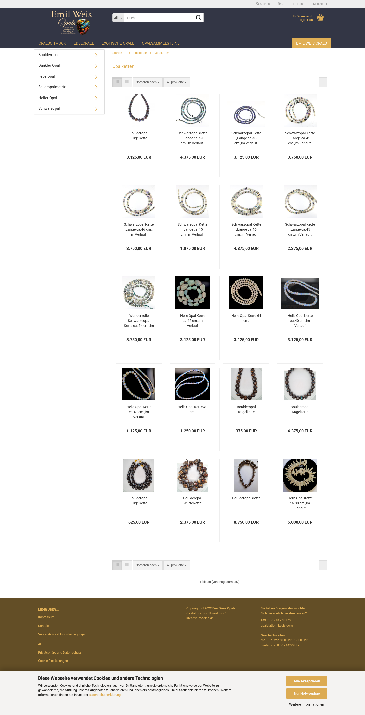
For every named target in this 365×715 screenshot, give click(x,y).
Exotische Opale (118, 43)
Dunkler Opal (49, 65)
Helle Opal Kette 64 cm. (246, 318)
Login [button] (298, 4)
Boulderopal (48, 54)
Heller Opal (47, 98)
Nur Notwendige (307, 693)
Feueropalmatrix (52, 87)
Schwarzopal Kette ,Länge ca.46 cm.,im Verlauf (246, 229)
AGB (41, 644)
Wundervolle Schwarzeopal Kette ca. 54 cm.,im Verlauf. (139, 321)
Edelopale (84, 43)
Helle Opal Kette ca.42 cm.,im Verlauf (192, 321)
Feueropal (46, 76)
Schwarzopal (49, 108)
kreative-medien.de (200, 618)
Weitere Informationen (306, 704)
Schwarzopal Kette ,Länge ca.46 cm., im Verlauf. (139, 229)
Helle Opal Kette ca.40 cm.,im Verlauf (300, 321)
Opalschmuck (52, 43)
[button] (281, 4)
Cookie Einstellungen (53, 661)
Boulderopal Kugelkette (138, 135)
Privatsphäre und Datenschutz (59, 652)
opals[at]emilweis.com (277, 625)
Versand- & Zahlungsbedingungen (62, 634)
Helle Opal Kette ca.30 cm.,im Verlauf (300, 503)
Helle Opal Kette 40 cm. (192, 409)
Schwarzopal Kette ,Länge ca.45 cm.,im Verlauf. (300, 138)
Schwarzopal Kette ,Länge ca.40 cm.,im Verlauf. (246, 138)
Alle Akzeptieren (307, 681)
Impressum (46, 617)
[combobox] (148, 82)
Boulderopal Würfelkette (192, 500)
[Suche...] (118, 17)
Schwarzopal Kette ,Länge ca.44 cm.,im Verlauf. (192, 138)
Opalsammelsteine (161, 43)
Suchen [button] (263, 4)
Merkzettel (319, 4)
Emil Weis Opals (311, 43)
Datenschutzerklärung (105, 695)
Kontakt (43, 626)
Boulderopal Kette (246, 498)
